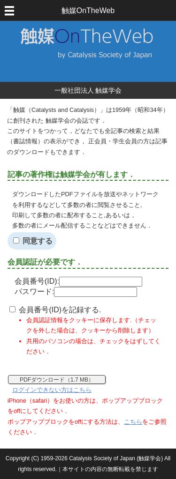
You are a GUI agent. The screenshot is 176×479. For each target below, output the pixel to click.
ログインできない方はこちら (52, 389)
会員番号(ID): (78, 281)
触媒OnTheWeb (88, 11)
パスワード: (76, 291)
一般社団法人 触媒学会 (88, 90)
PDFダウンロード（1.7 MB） (57, 379)
